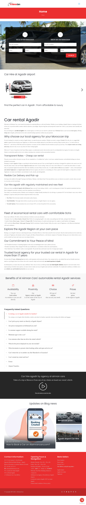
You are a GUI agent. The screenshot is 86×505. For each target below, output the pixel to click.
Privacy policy (47, 483)
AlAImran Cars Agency (36, 475)
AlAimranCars (20, 491)
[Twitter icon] (66, 491)
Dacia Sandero (15, 94)
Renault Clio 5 (60, 464)
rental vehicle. (67, 380)
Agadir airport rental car (24, 169)
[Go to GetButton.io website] (82, 503)
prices (73, 295)
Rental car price (65, 420)
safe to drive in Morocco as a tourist (59, 167)
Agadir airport (60, 470)
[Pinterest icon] (71, 491)
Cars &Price (17, 475)
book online (13, 295)
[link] (43, 315)
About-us (48, 470)
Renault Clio (67, 94)
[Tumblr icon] (76, 491)
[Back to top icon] (80, 492)
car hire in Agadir (19, 130)
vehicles (52, 295)
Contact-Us (33, 472)
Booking (43, 470)
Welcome (33, 470)
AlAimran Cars (59, 130)
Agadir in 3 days (18, 163)
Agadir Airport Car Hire (68, 438)
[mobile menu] (79, 3)
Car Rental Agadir (10, 472)
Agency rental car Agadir (33, 295)
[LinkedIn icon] (69, 491)
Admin (10, 441)
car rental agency (73, 130)
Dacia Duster (16, 223)
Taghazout (59, 474)
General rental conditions (37, 483)
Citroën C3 (63, 140)
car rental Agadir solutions (56, 264)
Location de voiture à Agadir (37, 479)
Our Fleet (38, 470)
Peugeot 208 (29, 221)
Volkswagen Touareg (25, 223)
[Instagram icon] (73, 491)
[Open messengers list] (82, 500)
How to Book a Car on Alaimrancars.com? (28, 444)
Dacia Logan (41, 94)
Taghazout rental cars (29, 165)
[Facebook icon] (64, 491)
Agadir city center (61, 472)
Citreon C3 (23, 221)
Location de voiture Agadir (13, 470)
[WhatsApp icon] (62, 491)
